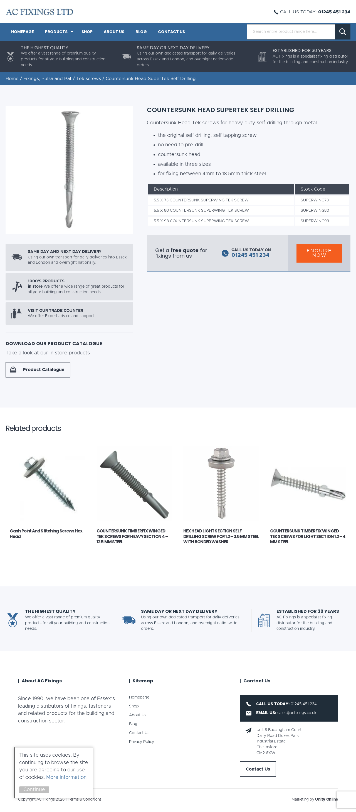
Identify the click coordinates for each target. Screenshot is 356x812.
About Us (114, 31)
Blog (141, 31)
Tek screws (88, 78)
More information (66, 777)
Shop (87, 31)
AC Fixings (39, 12)
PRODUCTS (56, 31)
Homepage (22, 31)
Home (12, 78)
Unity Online (326, 799)
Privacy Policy (141, 742)
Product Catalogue (43, 369)
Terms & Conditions (84, 799)
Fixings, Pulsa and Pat (47, 78)
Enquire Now (319, 253)
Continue (34, 789)
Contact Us (171, 31)
